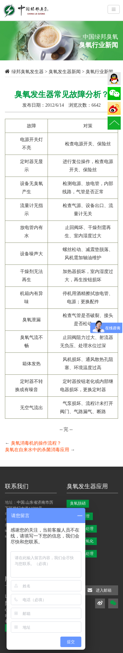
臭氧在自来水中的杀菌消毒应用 (37, 449)
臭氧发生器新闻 (65, 71)
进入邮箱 (100, 590)
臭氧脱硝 (78, 503)
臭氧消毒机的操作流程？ (36, 443)
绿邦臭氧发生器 (27, 71)
